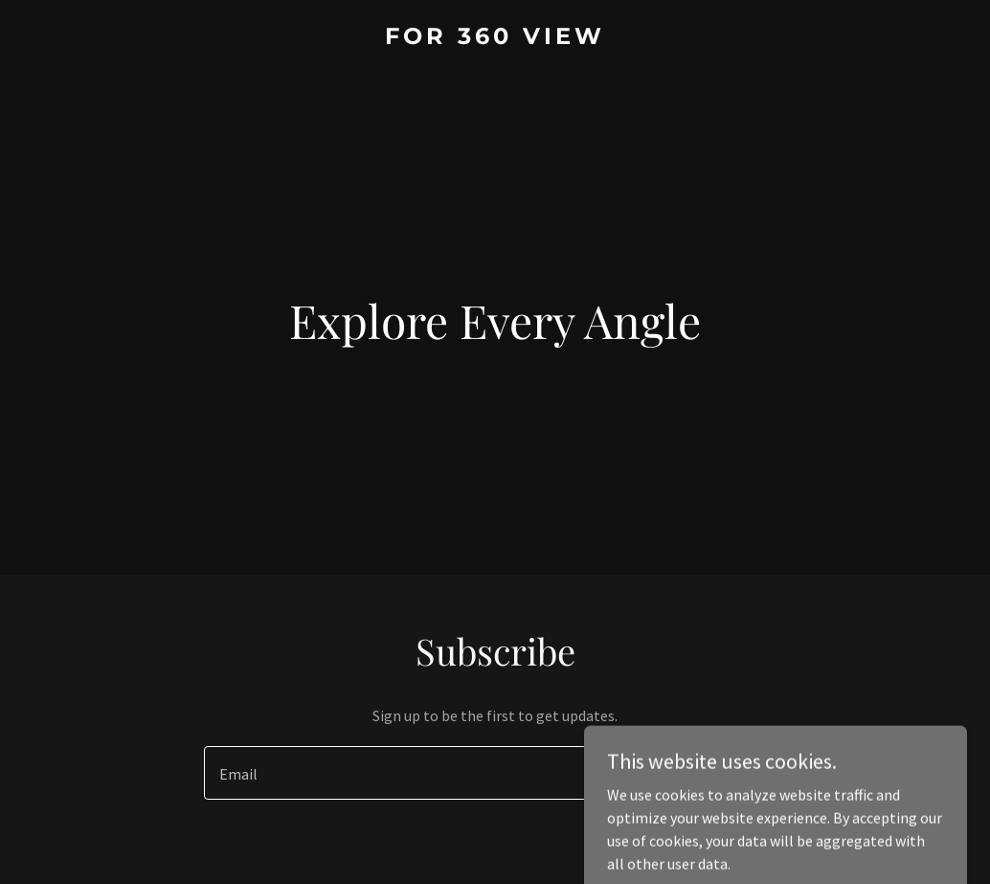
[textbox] (424, 773)
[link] (495, 38)
